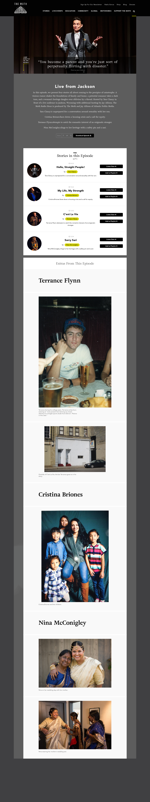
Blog (125, 5)
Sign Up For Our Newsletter (93, 5)
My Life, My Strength (70, 190)
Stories (53, 11)
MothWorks (108, 11)
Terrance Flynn (72, 219)
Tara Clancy (72, 172)
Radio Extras (110, 5)
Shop (119, 5)
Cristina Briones (72, 195)
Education (75, 11)
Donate (132, 5)
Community (87, 11)
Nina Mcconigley (72, 245)
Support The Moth (123, 11)
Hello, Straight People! (70, 167)
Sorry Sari (71, 240)
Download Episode (83, 136)
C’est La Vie (70, 214)
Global (97, 11)
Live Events (63, 11)
